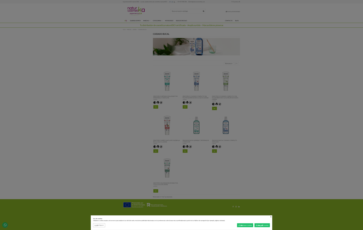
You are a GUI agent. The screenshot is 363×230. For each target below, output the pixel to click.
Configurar (99, 225)
